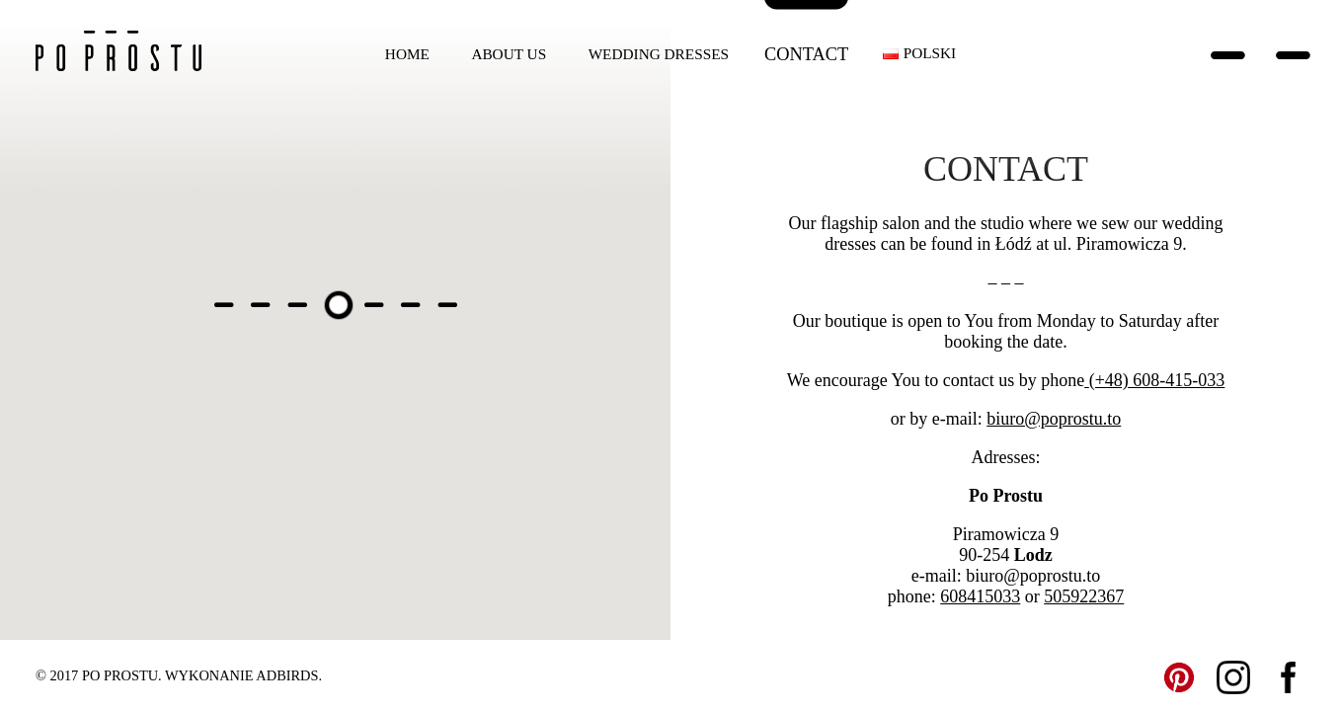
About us (508, 53)
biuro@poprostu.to (1053, 419)
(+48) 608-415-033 (1157, 380)
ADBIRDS (287, 675)
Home (407, 53)
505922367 (1084, 596)
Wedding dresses (659, 53)
